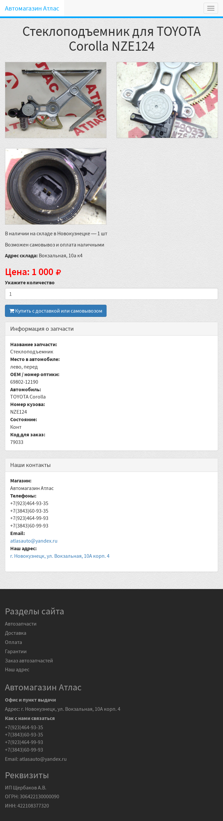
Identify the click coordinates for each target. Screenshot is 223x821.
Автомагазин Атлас (32, 8)
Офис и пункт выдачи (30, 699)
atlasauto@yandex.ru (34, 540)
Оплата (13, 642)
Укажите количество (30, 282)
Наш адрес (17, 669)
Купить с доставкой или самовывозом (55, 310)
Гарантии (16, 651)
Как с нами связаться (30, 718)
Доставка (15, 632)
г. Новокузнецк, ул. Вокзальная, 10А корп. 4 (60, 555)
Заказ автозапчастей (29, 660)
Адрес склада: (21, 255)
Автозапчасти (21, 623)
